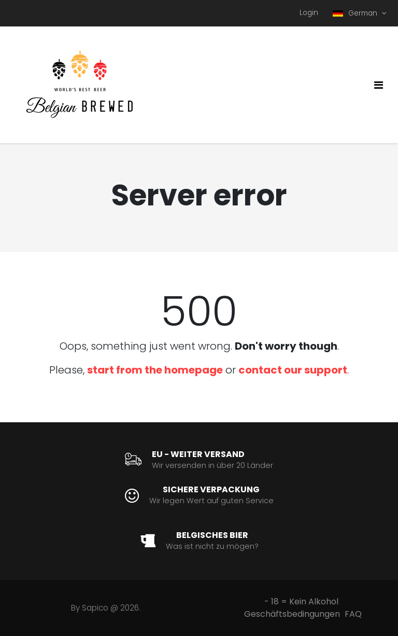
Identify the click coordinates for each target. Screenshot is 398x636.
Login (309, 13)
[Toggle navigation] (378, 85)
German (356, 13)
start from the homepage (155, 370)
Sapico (95, 607)
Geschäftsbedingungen (292, 614)
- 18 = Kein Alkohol (301, 601)
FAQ (353, 614)
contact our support (292, 370)
